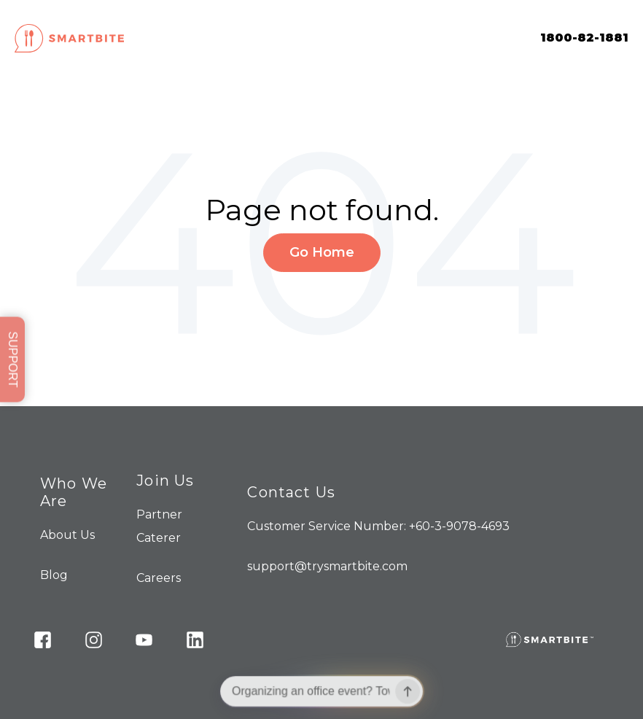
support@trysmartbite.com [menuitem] (327, 566)
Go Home (321, 252)
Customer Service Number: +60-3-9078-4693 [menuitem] (378, 526)
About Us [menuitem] (67, 535)
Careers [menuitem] (158, 578)
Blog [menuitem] (54, 575)
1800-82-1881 (584, 37)
